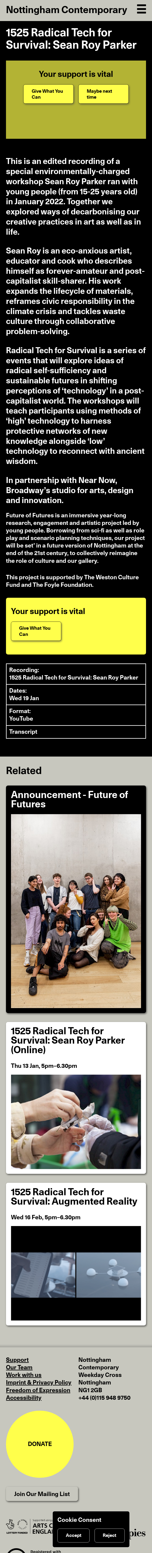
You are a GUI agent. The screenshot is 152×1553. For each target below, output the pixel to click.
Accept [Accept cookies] (73, 1535)
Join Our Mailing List (42, 1494)
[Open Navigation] (141, 8)
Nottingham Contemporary (66, 10)
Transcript (23, 732)
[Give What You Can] (48, 94)
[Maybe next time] (103, 94)
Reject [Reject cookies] (109, 1535)
